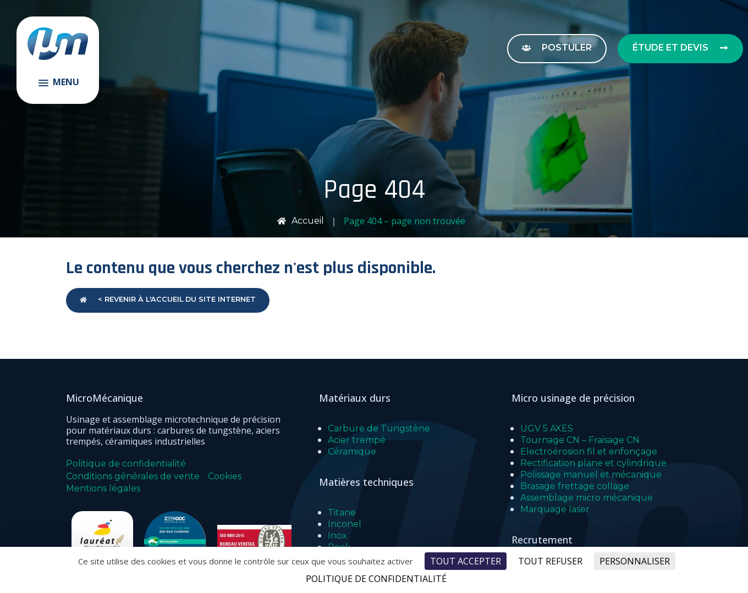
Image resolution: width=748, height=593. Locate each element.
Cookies (224, 476)
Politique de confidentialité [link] (376, 579)
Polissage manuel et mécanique (591, 474)
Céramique (352, 451)
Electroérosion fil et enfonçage (588, 451)
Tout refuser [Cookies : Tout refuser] (550, 561)
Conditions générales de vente (133, 476)
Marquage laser (555, 509)
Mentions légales (103, 488)
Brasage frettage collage (574, 486)
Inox (337, 535)
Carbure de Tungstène (379, 428)
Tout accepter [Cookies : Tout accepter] (465, 561)
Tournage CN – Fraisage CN (580, 440)
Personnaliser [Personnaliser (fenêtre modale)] (635, 561)
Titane (342, 512)
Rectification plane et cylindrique (593, 463)
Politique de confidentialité (126, 463)
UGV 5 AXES (546, 428)
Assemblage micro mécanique (586, 497)
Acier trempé (357, 440)
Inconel (344, 524)
